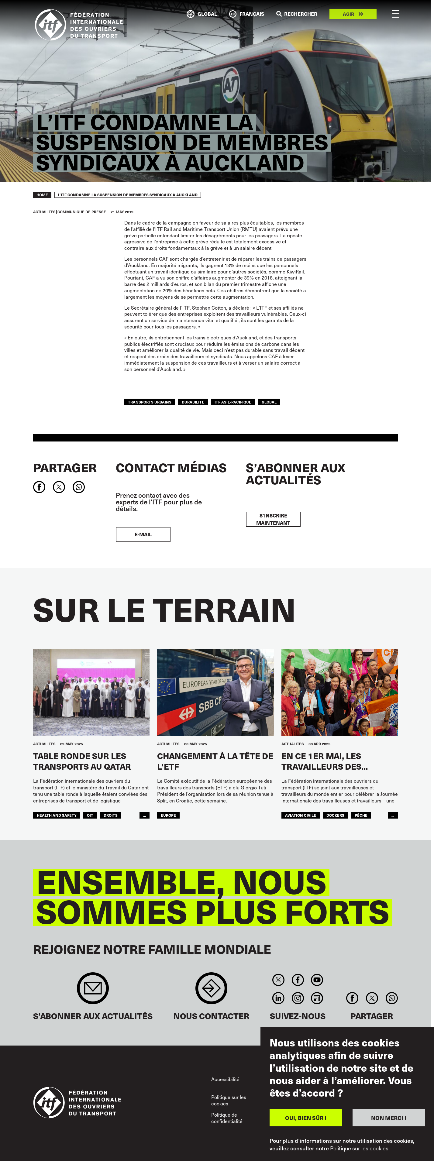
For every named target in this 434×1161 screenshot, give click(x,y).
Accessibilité (225, 1079)
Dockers (335, 815)
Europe (168, 815)
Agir (348, 14)
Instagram (297, 998)
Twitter (278, 980)
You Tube (316, 980)
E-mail (143, 534)
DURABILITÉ (193, 401)
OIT (90, 815)
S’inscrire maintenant (273, 519)
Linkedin (278, 998)
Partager (65, 467)
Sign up (93, 991)
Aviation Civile (300, 815)
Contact (211, 991)
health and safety (57, 815)
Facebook (297, 980)
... (144, 815)
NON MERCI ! (388, 1117)
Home (42, 194)
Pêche (361, 815)
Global (269, 401)
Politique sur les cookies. (360, 1148)
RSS (316, 998)
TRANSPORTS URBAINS (149, 401)
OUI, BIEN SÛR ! (305, 1117)
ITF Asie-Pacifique (233, 401)
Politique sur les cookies (228, 1100)
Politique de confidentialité (227, 1118)
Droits (111, 815)
